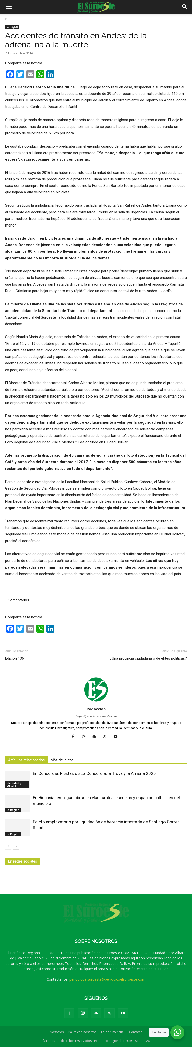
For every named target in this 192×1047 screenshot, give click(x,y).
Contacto (135, 1032)
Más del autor (62, 760)
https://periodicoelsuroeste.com (96, 716)
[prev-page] (8, 846)
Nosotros (57, 1032)
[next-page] (16, 846)
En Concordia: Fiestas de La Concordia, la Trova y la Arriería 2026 (94, 773)
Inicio (9, 19)
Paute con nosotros (82, 1032)
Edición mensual (112, 1032)
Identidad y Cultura (14, 784)
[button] (9, 7)
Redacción (96, 708)
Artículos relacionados (26, 760)
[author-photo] (96, 702)
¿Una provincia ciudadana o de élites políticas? (148, 658)
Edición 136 (14, 658)
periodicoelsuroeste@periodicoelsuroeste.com (107, 979)
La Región (12, 27)
